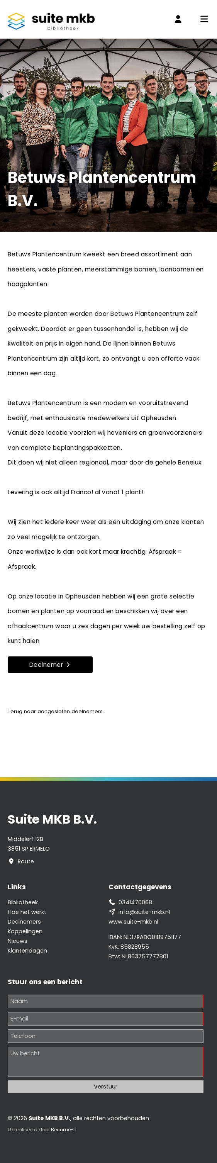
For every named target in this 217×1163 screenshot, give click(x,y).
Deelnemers (24, 922)
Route (26, 861)
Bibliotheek (23, 902)
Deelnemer (50, 665)
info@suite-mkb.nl (144, 912)
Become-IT (64, 1129)
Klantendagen (27, 950)
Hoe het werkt (27, 912)
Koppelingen (25, 931)
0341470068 (135, 902)
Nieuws (17, 941)
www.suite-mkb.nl (133, 922)
